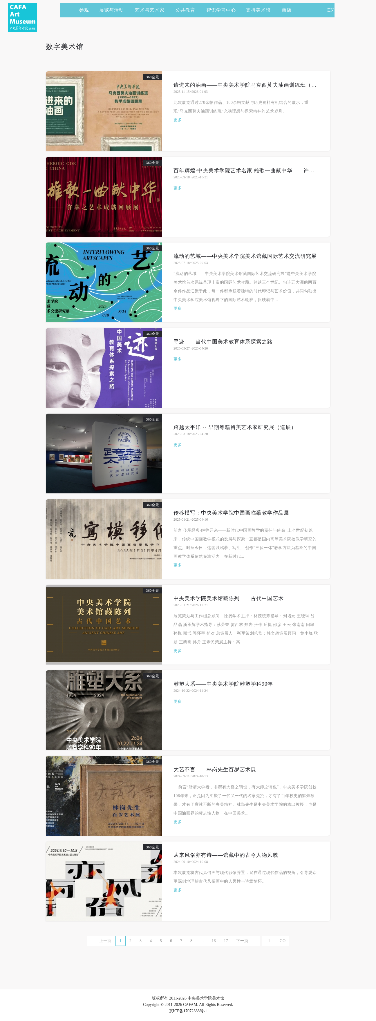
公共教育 (188, 10)
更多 (177, 120)
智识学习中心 (221, 10)
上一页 (105, 941)
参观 (84, 10)
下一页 (242, 941)
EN (330, 10)
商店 (287, 10)
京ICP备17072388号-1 (188, 1011)
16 (214, 941)
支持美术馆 (261, 10)
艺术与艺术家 (152, 10)
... (202, 941)
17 (226, 941)
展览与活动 (114, 10)
